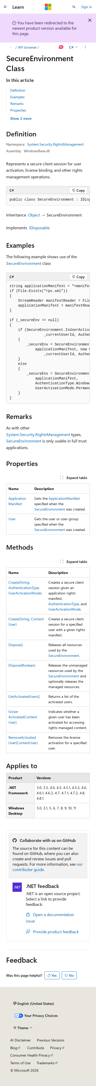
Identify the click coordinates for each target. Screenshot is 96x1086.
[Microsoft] (48, 7)
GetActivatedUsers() (24, 696)
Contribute (35, 1047)
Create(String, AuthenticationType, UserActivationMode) (25, 587)
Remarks (17, 103)
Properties (18, 110)
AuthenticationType (63, 603)
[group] (48, 199)
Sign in (86, 6)
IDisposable (39, 227)
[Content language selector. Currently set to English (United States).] (33, 1004)
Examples (17, 96)
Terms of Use (20, 1062)
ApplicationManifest (64, 498)
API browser (27, 47)
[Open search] (74, 7)
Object (34, 215)
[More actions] (85, 47)
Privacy (55, 1047)
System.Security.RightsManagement (55, 144)
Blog (13, 1047)
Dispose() (15, 644)
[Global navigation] (5, 7)
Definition (17, 90)
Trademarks (46, 1062)
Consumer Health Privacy (30, 1055)
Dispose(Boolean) (21, 665)
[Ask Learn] (61, 47)
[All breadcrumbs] (10, 47)
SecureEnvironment (23, 263)
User (12, 518)
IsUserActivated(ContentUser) (22, 717)
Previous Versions (50, 1040)
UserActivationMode (64, 609)
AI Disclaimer (20, 1040)
